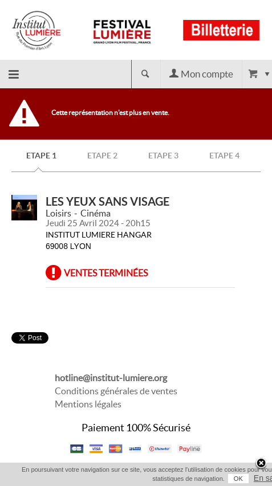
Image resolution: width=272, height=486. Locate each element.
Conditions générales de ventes (116, 391)
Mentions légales (88, 404)
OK (238, 478)
